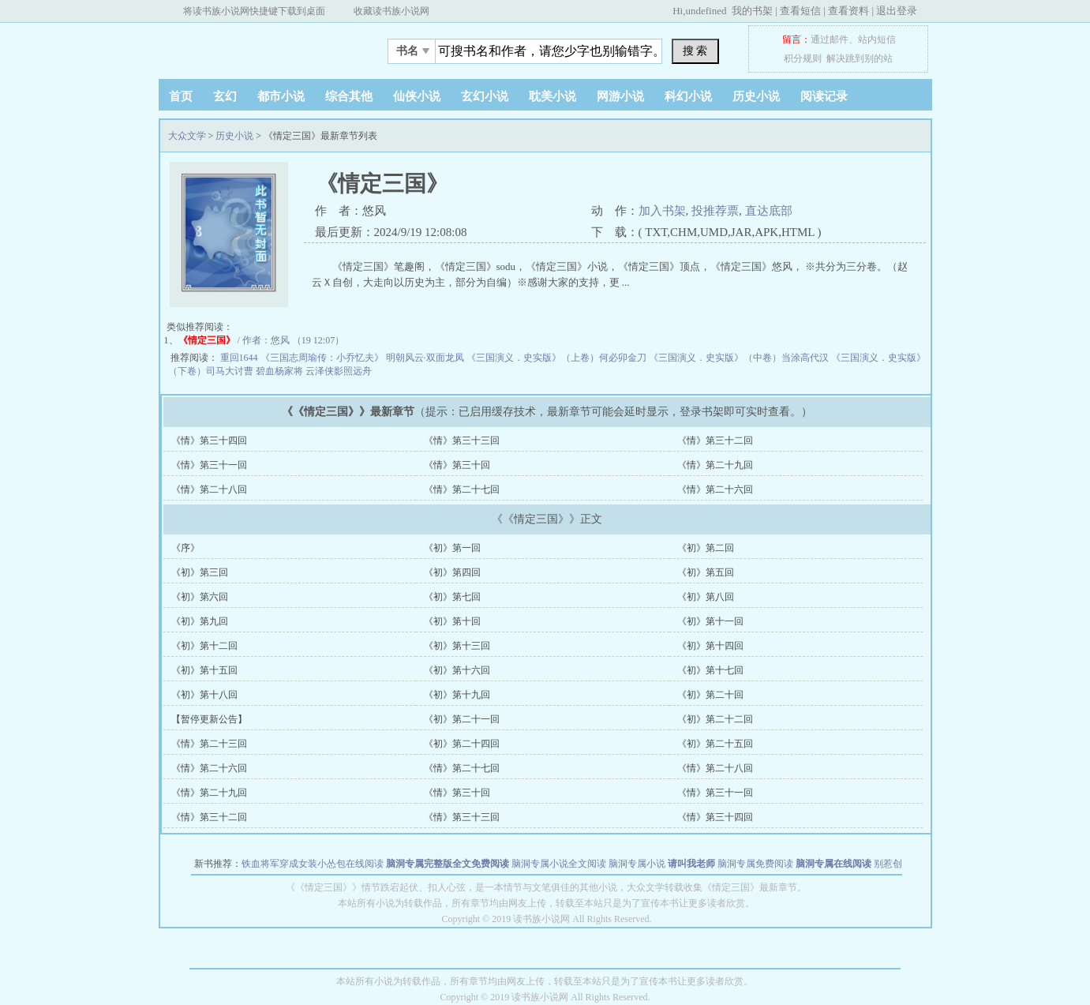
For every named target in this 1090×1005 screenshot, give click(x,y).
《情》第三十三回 (462, 440)
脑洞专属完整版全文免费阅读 (447, 863)
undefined (705, 11)
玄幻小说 (484, 96)
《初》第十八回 (204, 694)
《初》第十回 (452, 621)
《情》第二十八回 (209, 489)
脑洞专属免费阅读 (755, 863)
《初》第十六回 (457, 670)
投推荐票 (715, 210)
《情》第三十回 (457, 465)
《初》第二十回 (710, 694)
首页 (181, 96)
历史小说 (756, 96)
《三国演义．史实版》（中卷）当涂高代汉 (740, 357)
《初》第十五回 (204, 670)
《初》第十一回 (710, 621)
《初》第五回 (705, 572)
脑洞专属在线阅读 (833, 863)
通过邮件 (829, 39)
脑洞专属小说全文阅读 (558, 863)
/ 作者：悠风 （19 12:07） (261, 340)
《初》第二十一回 (462, 719)
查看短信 (800, 11)
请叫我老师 (691, 863)
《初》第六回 (199, 596)
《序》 (185, 547)
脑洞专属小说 (637, 863)
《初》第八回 (705, 596)
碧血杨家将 (280, 371)
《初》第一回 (452, 547)
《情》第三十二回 (715, 440)
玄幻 (225, 96)
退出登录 (896, 11)
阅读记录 (824, 96)
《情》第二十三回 (209, 743)
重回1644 (240, 357)
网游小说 (620, 96)
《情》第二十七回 (462, 489)
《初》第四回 (452, 572)
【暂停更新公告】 (209, 719)
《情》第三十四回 (209, 440)
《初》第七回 (452, 596)
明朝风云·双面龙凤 (426, 357)
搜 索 (695, 50)
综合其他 (349, 96)
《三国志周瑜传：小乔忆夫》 (323, 357)
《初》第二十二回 (715, 719)
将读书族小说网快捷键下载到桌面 (254, 11)
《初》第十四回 (710, 645)
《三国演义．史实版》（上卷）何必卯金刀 (557, 357)
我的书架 (752, 11)
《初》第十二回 (204, 645)
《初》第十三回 (457, 645)
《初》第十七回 (710, 670)
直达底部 (768, 210)
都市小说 (281, 96)
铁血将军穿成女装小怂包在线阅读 (313, 863)
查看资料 (848, 11)
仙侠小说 (416, 96)
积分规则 (803, 58)
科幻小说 (688, 96)
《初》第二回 (705, 547)
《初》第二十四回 (462, 743)
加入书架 (662, 210)
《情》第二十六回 (715, 489)
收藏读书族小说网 (391, 11)
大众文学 (257, 46)
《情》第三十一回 (209, 465)
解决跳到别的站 (859, 58)
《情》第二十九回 (715, 465)
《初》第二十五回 (715, 743)
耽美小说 (552, 96)
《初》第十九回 (457, 694)
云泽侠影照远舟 (338, 371)
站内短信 (877, 39)
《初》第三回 (199, 572)
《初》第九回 (199, 621)
